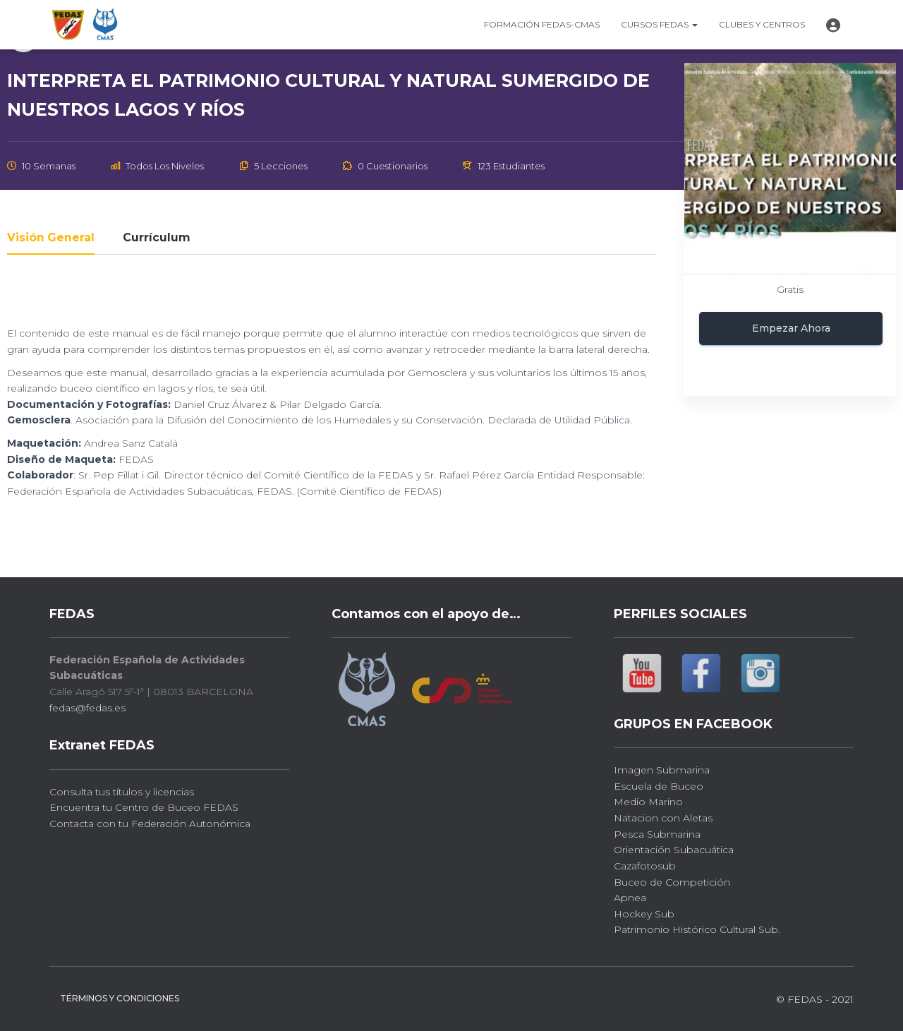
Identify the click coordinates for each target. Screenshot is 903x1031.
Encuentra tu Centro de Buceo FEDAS (143, 807)
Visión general (51, 238)
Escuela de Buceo (658, 786)
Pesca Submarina (657, 834)
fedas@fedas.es (87, 707)
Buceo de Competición (672, 882)
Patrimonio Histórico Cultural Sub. (697, 929)
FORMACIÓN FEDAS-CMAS (542, 24)
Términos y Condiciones (119, 998)
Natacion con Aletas (663, 818)
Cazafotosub (645, 866)
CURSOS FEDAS (659, 24)
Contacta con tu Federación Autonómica (149, 823)
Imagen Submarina (662, 770)
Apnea (630, 897)
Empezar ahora (791, 328)
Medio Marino (648, 801)
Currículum (156, 238)
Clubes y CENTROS (762, 24)
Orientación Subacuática (674, 849)
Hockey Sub (644, 914)
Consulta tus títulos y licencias (121, 791)
